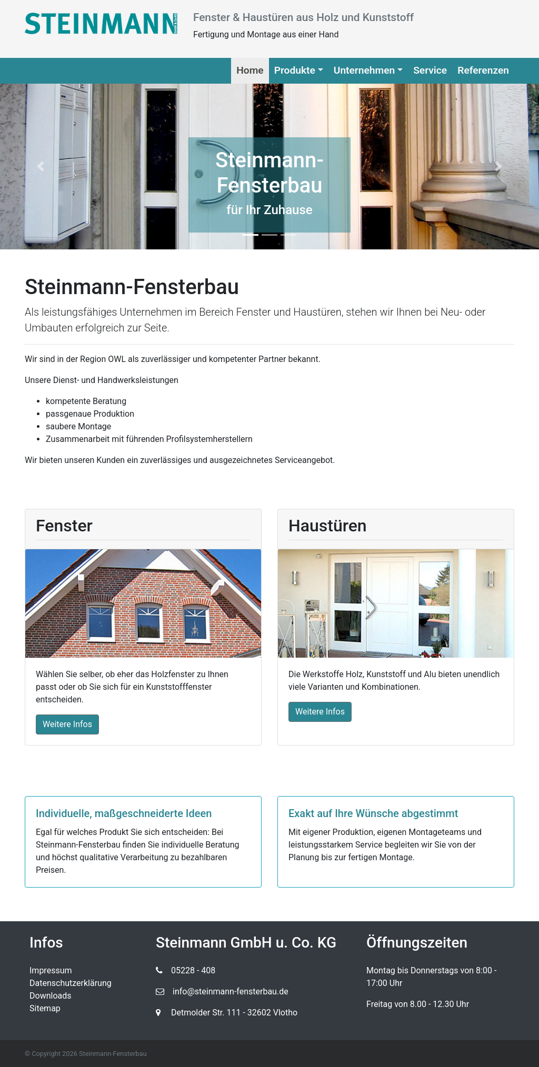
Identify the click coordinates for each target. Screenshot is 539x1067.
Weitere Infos (67, 724)
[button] (40, 166)
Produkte (294, 70)
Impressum (50, 970)
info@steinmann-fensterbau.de (222, 991)
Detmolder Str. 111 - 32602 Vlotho (226, 1013)
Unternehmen (364, 70)
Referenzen (483, 70)
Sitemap (45, 1008)
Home (249, 70)
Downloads (50, 996)
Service (430, 70)
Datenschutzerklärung (70, 983)
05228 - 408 (185, 970)
